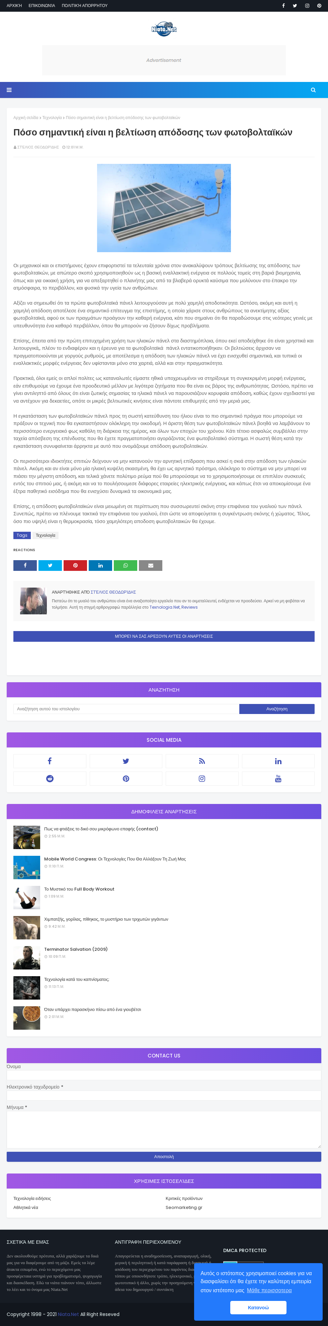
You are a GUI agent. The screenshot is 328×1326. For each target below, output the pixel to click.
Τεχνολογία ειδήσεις (32, 1198)
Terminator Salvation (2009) (76, 949)
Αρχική (14, 5)
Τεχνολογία (52, 117)
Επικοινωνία (41, 5)
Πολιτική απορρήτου (85, 5)
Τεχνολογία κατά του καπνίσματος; (76, 979)
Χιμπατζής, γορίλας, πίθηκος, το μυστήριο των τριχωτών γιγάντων (106, 919)
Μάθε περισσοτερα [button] (269, 1290)
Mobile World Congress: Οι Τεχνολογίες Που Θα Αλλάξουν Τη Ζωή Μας (115, 859)
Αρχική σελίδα (25, 117)
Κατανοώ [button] (258, 1307)
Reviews (189, 607)
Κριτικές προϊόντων (184, 1198)
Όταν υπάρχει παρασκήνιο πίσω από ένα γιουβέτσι (92, 1009)
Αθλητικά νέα (25, 1207)
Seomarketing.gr (184, 1207)
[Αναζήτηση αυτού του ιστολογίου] (126, 709)
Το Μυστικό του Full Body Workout (79, 889)
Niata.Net (68, 1314)
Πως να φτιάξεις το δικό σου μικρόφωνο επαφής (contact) (101, 829)
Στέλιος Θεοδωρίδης (38, 147)
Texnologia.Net (165, 607)
